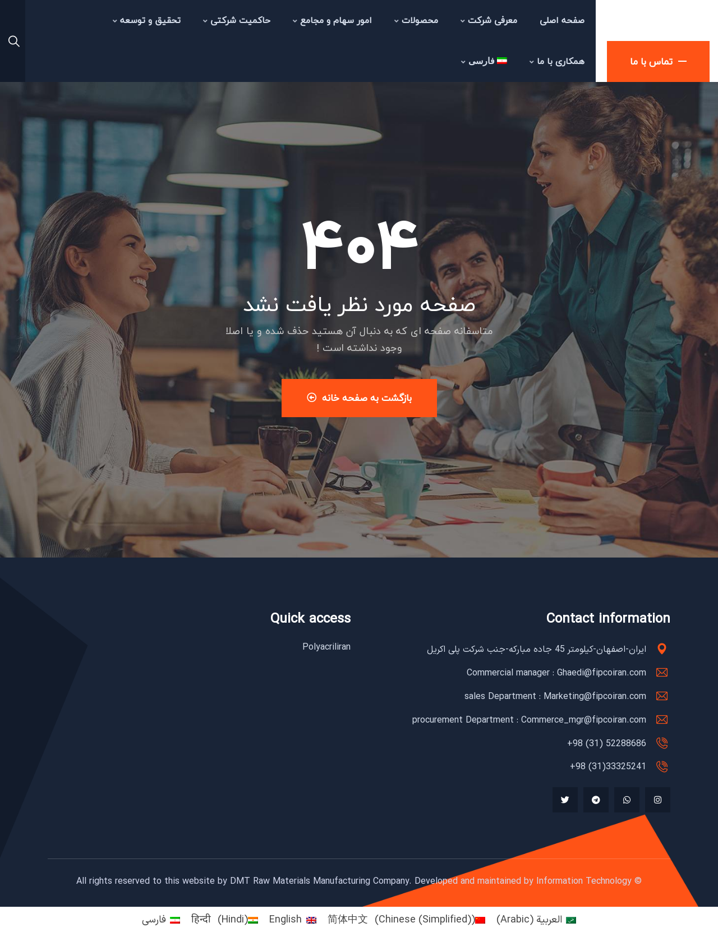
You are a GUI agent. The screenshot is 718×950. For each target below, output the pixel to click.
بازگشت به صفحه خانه (359, 398)
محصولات (416, 20)
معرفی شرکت (489, 20)
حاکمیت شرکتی (236, 20)
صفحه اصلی (562, 20)
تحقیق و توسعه (147, 20)
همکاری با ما (557, 61)
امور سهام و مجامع (332, 20)
